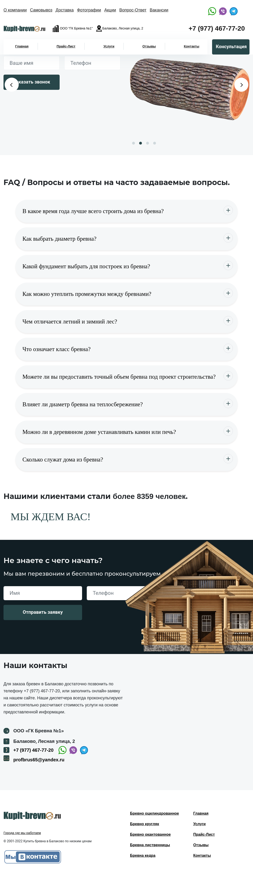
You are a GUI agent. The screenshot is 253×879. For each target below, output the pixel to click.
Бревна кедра (142, 855)
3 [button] (147, 143)
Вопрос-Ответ (132, 10)
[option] (189, 89)
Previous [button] (12, 85)
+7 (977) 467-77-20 (216, 28)
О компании (15, 10)
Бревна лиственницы (150, 845)
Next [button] (241, 85)
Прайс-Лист (66, 46)
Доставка (65, 10)
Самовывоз (41, 10)
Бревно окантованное (150, 834)
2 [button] (140, 143)
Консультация (231, 46)
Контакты (191, 46)
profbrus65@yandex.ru (38, 759)
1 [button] (133, 143)
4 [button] (154, 143)
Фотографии (89, 10)
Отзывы (149, 46)
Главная (22, 46)
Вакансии (159, 10)
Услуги (108, 46)
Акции (110, 10)
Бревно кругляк (144, 824)
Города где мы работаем (22, 833)
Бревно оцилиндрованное (154, 813)
